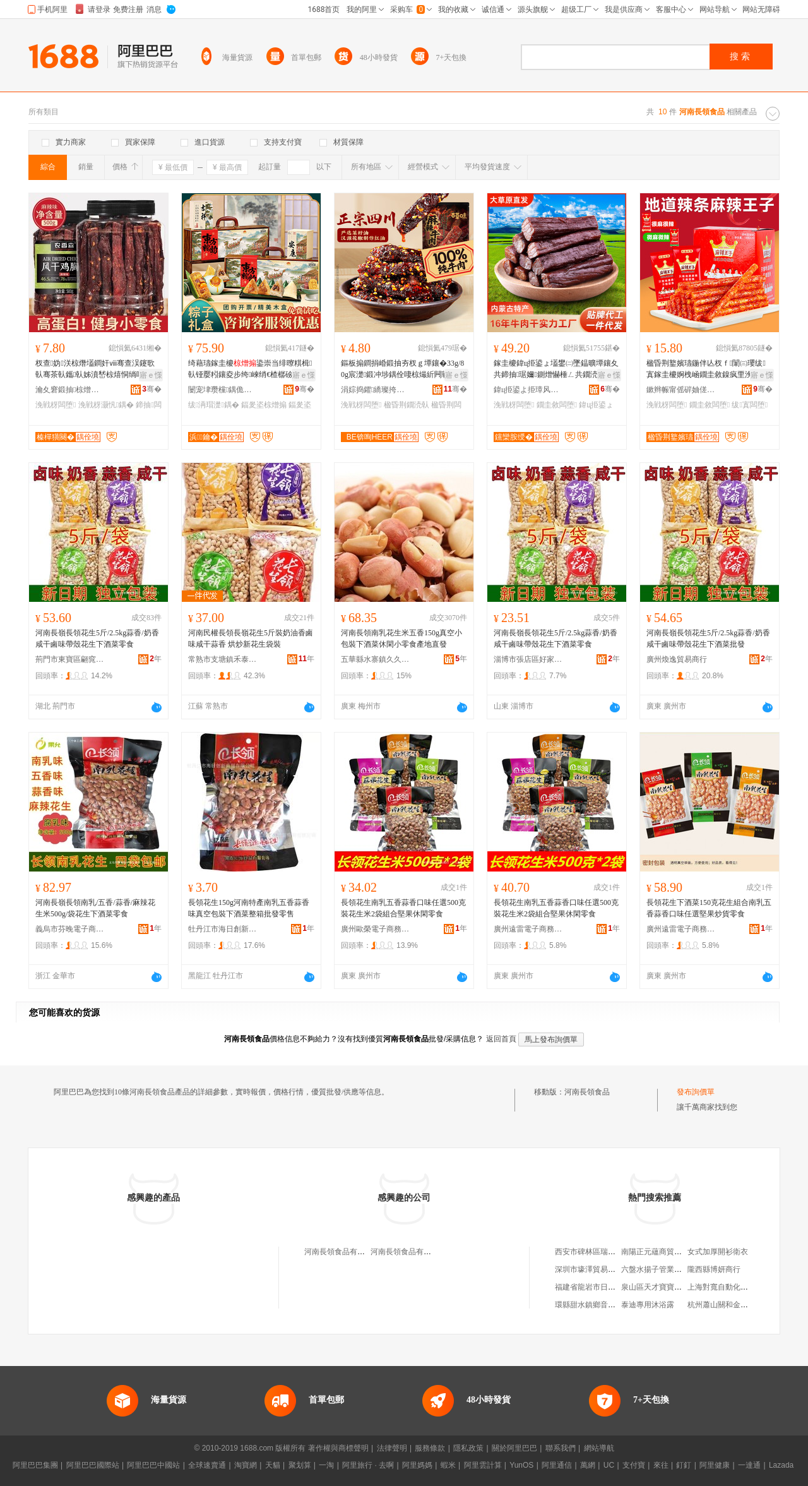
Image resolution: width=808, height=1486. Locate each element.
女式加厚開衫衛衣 (717, 1251)
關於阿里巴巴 (514, 1448)
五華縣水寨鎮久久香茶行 (375, 659)
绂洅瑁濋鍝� (213, 404)
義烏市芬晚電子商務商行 (70, 929)
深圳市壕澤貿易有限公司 (596, 1269)
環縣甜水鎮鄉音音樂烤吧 (596, 1304)
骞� (152, 389)
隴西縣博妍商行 (713, 1269)
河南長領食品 (587, 1092)
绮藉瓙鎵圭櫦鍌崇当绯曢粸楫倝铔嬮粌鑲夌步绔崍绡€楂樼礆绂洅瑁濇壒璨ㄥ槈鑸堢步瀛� (250, 369)
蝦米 (448, 1465)
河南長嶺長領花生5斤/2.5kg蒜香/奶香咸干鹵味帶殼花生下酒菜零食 (97, 638)
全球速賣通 (207, 1465)
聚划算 (299, 1465)
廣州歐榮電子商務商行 (375, 929)
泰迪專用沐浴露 (647, 1304)
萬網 (587, 1465)
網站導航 (599, 1448)
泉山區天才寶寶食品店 (659, 1287)
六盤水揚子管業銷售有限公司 (670, 1269)
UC (608, 1465)
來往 (660, 1465)
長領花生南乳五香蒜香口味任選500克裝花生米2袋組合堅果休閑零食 (403, 908)
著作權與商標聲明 (338, 1448)
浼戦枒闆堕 (55, 404)
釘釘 (683, 1465)
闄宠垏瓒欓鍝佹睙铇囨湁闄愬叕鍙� (223, 389)
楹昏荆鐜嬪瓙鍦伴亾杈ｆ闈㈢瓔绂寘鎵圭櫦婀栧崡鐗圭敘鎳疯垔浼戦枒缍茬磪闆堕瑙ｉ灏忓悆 (707, 369)
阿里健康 (714, 1465)
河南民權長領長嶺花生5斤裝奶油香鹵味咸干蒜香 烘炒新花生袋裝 (250, 638)
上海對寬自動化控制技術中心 (736, 1287)
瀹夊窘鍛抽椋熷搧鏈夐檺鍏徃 (70, 389)
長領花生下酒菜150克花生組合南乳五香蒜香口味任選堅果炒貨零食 (708, 908)
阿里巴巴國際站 (92, 1465)
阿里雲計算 (483, 1465)
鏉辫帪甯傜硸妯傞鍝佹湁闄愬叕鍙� (681, 389)
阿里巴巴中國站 (153, 1465)
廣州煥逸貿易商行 (676, 659)
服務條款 (430, 1448)
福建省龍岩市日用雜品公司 (600, 1287)
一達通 (749, 1465)
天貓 (272, 1465)
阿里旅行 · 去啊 (368, 1465)
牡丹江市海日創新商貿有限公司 (223, 929)
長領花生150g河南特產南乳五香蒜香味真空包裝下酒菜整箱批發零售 (248, 908)
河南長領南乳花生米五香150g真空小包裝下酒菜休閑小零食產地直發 (401, 638)
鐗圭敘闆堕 (557, 404)
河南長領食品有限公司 (342, 1251)
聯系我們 (560, 1448)
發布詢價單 (696, 1092)
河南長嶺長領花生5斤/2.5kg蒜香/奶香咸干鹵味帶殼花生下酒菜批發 (708, 638)
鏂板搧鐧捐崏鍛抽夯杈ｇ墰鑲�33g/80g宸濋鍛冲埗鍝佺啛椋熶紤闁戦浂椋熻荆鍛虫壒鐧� (403, 369)
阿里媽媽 (417, 1465)
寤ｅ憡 (151, 375)
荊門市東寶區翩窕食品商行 (70, 659)
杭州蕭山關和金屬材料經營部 (736, 1304)
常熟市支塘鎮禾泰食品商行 (223, 659)
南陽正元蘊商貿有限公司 (662, 1251)
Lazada (781, 1465)
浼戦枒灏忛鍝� (106, 404)
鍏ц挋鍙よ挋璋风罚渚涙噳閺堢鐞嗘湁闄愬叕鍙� (528, 389)
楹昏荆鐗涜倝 (406, 404)
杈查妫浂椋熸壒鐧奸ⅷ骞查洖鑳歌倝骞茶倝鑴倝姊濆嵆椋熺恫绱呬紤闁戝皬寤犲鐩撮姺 (97, 369)
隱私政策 (468, 1448)
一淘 (326, 1465)
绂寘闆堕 (750, 404)
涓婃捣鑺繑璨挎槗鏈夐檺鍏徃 (375, 389)
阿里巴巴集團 (35, 1465)
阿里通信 (557, 1465)
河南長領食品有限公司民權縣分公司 (431, 1251)
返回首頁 (501, 1038)
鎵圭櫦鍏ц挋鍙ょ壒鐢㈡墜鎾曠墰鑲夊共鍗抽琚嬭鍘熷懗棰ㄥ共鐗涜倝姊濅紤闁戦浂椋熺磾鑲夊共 (556, 369)
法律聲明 (392, 1448)
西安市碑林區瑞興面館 (593, 1251)
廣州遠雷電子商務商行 (528, 929)
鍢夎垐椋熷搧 (264, 404)
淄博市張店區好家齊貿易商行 (528, 659)
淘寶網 (245, 1465)
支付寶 (633, 1465)
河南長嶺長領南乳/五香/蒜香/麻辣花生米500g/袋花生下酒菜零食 (95, 908)
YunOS (521, 1465)
